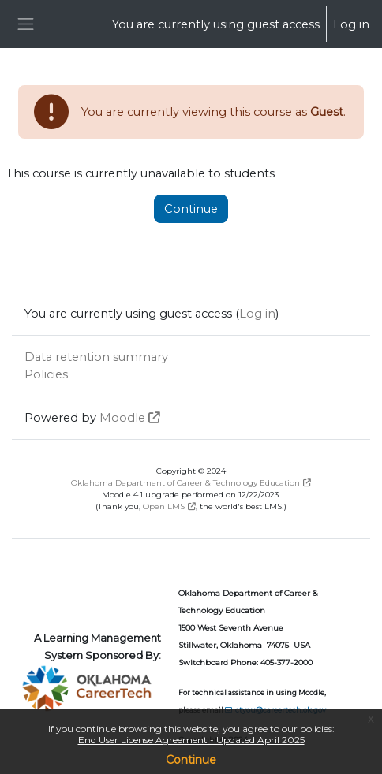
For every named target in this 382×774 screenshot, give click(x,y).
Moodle (122, 418)
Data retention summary (96, 357)
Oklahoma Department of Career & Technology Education (185, 483)
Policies (46, 374)
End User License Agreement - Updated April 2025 (191, 740)
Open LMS (164, 506)
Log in (351, 24)
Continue (191, 760)
